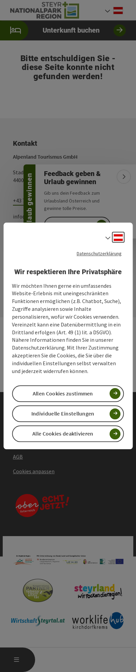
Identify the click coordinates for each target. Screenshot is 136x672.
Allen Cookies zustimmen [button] (63, 393)
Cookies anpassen (34, 471)
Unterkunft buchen (63, 30)
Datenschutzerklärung (99, 253)
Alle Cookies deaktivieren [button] (62, 433)
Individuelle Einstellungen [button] (62, 413)
